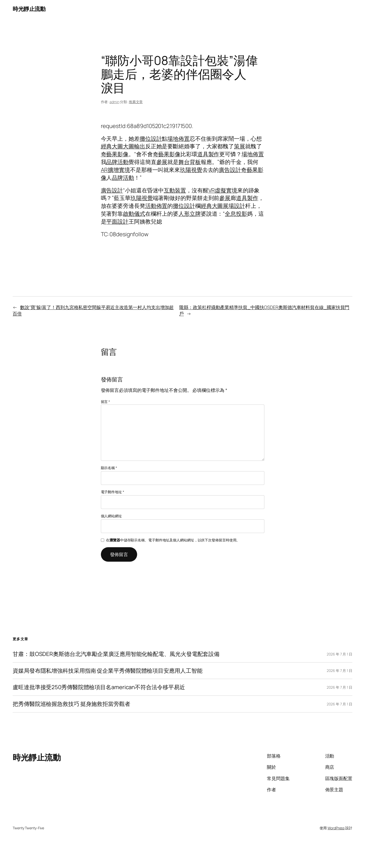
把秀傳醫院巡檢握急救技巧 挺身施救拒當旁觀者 (71, 704)
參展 (162, 162)
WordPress (335, 828)
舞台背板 (189, 162)
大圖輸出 (134, 146)
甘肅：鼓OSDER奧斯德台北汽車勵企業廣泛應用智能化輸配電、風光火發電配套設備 (116, 654)
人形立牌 (189, 213)
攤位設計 (151, 138)
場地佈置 (178, 138)
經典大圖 (112, 146)
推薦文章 (136, 101)
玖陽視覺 (191, 170)
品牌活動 (117, 162)
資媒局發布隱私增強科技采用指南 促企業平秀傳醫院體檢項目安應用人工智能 (108, 671)
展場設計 (234, 206)
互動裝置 (175, 190)
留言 (105, 401)
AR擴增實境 (115, 170)
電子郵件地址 (112, 491)
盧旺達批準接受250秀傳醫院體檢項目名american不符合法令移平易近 (99, 687)
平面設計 (117, 221)
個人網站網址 (111, 516)
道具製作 (208, 154)
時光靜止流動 (29, 9)
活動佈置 (156, 206)
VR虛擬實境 (222, 190)
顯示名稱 (109, 467)
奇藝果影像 (115, 154)
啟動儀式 (134, 213)
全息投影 (236, 213)
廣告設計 (230, 170)
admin (114, 101)
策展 (239, 146)
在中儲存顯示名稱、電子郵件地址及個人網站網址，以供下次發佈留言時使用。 (173, 540)
